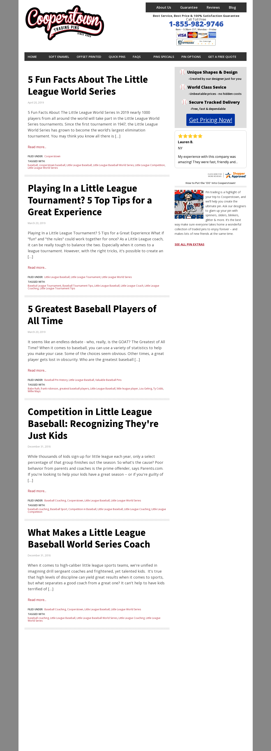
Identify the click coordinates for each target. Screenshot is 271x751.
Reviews (213, 7)
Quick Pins (117, 57)
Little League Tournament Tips (57, 288)
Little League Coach (132, 285)
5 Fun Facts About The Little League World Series (88, 85)
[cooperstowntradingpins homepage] (65, 24)
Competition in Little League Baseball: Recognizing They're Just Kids (93, 423)
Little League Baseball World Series (113, 165)
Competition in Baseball (82, 509)
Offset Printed (89, 57)
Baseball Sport (58, 509)
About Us (163, 7)
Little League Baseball (79, 165)
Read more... (37, 147)
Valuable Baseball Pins (108, 380)
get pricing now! (210, 120)
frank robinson (49, 388)
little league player (127, 388)
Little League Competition (150, 165)
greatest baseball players (74, 388)
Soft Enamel (59, 57)
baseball (33, 165)
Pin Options (191, 57)
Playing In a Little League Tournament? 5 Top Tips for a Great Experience (90, 200)
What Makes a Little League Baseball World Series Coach (89, 538)
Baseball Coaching (55, 500)
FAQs (137, 57)
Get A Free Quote (222, 57)
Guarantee (189, 7)
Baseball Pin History (56, 380)
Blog (232, 7)
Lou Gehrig (145, 388)
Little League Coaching (137, 509)
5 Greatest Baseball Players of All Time (92, 314)
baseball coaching (38, 509)
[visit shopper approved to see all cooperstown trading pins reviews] (196, 42)
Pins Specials (163, 57)
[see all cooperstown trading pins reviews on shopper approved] (227, 173)
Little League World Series (43, 168)
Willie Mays (34, 391)
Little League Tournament (85, 277)
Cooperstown (52, 156)
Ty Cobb (158, 388)
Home (32, 57)
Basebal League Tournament (44, 285)
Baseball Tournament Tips (77, 285)
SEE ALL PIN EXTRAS (189, 244)
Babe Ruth (34, 388)
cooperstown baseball (52, 165)
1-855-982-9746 (196, 23)
